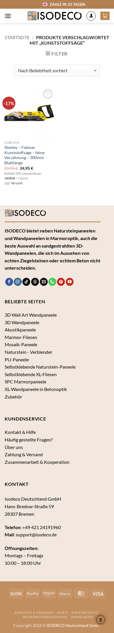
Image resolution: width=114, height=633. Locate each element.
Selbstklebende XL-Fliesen (31, 374)
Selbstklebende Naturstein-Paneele (40, 366)
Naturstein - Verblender (28, 352)
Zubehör (13, 396)
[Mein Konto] (91, 16)
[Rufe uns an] (52, 282)
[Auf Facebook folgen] (9, 282)
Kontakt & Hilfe (20, 432)
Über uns (14, 447)
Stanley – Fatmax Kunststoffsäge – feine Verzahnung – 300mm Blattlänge (24, 155)
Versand (16, 183)
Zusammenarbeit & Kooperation (37, 462)
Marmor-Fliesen (21, 337)
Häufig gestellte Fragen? (29, 439)
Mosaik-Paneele (21, 344)
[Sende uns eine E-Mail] (44, 282)
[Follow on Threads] (35, 282)
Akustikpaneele (20, 329)
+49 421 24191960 (41, 527)
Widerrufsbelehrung (45, 617)
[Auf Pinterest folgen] (61, 282)
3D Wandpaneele (22, 322)
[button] (7, 16)
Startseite (17, 37)
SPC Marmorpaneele (25, 381)
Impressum (82, 617)
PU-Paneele (17, 359)
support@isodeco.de (36, 534)
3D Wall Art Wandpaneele (31, 315)
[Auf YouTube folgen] (70, 282)
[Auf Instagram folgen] (18, 282)
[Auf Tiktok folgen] (26, 282)
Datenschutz (85, 612)
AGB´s (62, 612)
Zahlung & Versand (24, 454)
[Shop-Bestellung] (56, 70)
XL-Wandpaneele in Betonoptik (36, 389)
